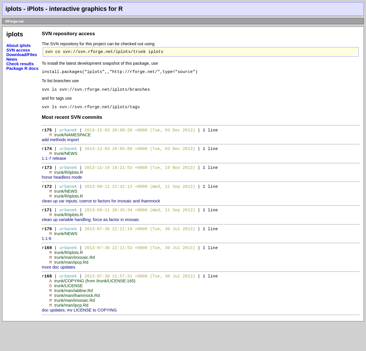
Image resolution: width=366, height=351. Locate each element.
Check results (20, 64)
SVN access (18, 50)
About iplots (18, 45)
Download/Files (21, 54)
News (11, 59)
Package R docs (22, 68)
